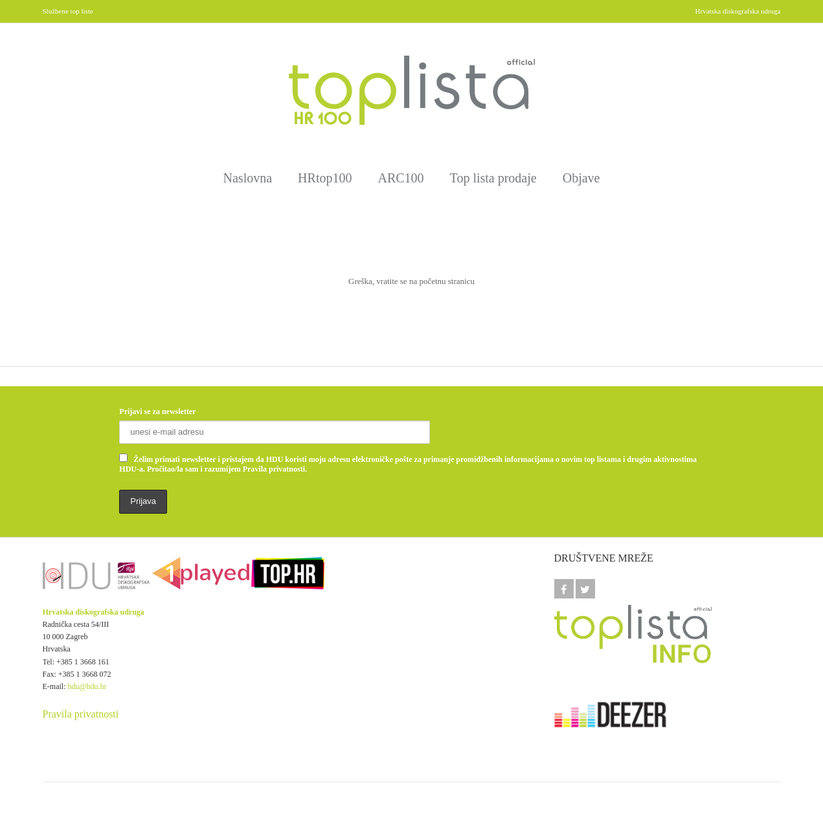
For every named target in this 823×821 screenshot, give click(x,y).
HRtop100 (325, 178)
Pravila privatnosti (81, 713)
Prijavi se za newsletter (157, 411)
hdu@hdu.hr (87, 686)
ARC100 (400, 178)
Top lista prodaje (493, 178)
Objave (581, 178)
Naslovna (248, 178)
